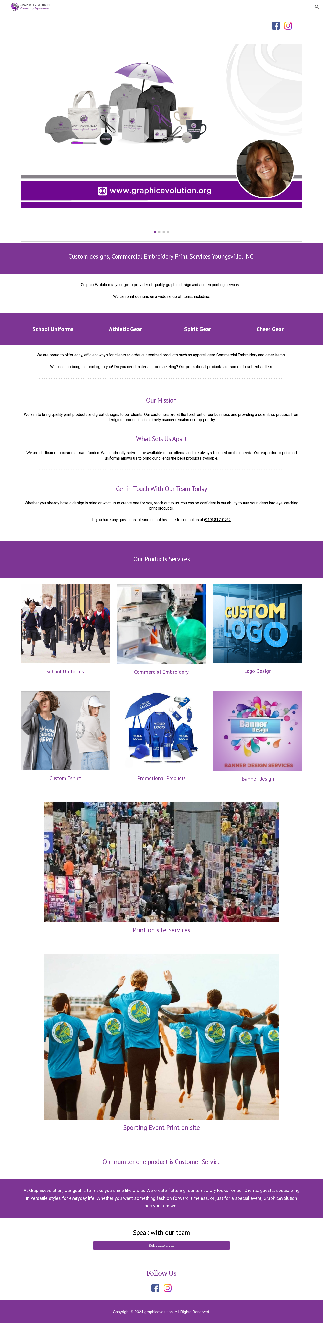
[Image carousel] (161, 138)
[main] (161, 259)
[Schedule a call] (161, 1245)
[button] (317, 7)
